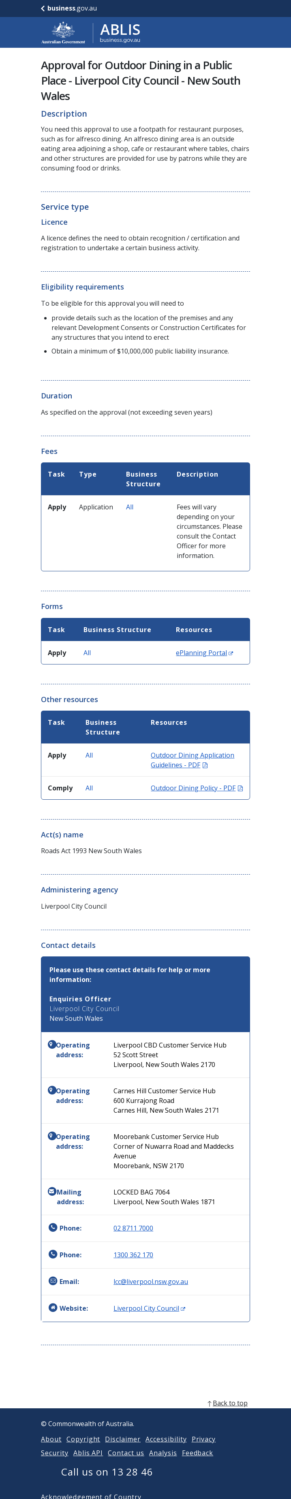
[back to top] (145, 1412)
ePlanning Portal (204, 652)
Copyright (83, 1448)
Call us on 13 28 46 (107, 1481)
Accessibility (166, 1448)
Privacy (204, 1448)
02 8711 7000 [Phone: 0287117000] (133, 1228)
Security (54, 1462)
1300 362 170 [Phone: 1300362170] (133, 1254)
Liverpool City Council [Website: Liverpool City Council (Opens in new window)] (149, 1308)
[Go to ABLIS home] (91, 32)
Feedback (198, 1462)
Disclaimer (123, 1448)
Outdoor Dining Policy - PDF (197, 788)
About (51, 1448)
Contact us (126, 1462)
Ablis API (88, 1462)
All (129, 507)
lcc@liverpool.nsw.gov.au (150, 1281)
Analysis (163, 1462)
